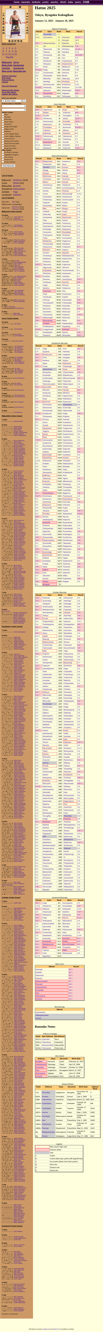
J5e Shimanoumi (19, 395)
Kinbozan (15, 209)
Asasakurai (47, 851)
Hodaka (46, 464)
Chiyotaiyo (68, 636)
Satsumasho (69, 660)
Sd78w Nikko (18, 691)
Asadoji (67, 757)
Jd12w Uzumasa (19, 928)
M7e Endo (17, 280)
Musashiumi (47, 736)
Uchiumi (39, 999)
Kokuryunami (69, 795)
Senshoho (68, 666)
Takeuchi (67, 884)
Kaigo (45, 285)
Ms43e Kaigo (18, 547)
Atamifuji (65, 52)
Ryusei (65, 332)
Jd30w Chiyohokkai (19, 999)
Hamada (67, 736)
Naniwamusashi (49, 845)
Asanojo (66, 419)
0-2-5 (80, 514)
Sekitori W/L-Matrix (10, 94)
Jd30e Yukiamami (19, 998)
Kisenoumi (47, 461)
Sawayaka (68, 695)
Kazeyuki (67, 719)
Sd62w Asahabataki (20, 804)
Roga (45, 70)
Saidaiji (45, 627)
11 (3, 54)
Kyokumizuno (68, 434)
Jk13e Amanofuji (19, 1276)
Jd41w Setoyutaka (19, 1190)
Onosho (46, 167)
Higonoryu (47, 857)
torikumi (36, 2)
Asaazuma (68, 677)
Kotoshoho (66, 84)
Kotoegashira (69, 624)
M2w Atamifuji (18, 292)
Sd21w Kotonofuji (19, 708)
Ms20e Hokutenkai (19, 532)
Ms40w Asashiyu (19, 434)
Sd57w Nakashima (19, 894)
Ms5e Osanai (18, 594)
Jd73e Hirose (18, 1114)
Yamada (65, 927)
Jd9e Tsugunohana (19, 1064)
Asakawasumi (41, 987)
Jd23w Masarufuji (19, 1207)
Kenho (66, 851)
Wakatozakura (48, 848)
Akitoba (46, 452)
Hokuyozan (68, 598)
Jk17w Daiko (17, 1279)
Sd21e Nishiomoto (19, 776)
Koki (64, 475)
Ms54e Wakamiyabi (19, 557)
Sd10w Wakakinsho (19, 829)
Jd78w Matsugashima (20, 1035)
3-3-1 (80, 558)
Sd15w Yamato (18, 660)
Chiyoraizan (47, 315)
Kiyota (65, 360)
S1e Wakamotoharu (20, 276)
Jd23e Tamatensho (19, 1075)
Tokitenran (66, 288)
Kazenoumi (66, 226)
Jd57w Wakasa (18, 1103)
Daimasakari (19, 189)
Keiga (66, 707)
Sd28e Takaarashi (19, 714)
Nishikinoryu (68, 540)
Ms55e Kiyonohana (19, 558)
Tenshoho (66, 179)
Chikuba (67, 689)
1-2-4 (79, 315)
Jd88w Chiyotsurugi (19, 1123)
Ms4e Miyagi (17, 474)
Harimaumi (68, 872)
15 (15, 54)
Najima (45, 570)
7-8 (37, 46)
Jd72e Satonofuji (19, 1171)
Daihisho (46, 250)
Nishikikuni (67, 399)
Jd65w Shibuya (18, 1105)
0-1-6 (79, 188)
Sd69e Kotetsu (18, 812)
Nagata (66, 581)
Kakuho (46, 754)
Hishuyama (47, 778)
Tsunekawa (47, 704)
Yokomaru (47, 291)
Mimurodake (68, 798)
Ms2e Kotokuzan (19, 520)
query (78, 2)
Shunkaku (68, 816)
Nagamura (66, 241)
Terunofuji (47, 34)
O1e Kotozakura (19, 290)
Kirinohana (47, 727)
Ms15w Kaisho (18, 446)
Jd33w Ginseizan (19, 1002)
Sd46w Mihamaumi (19, 796)
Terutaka (46, 514)
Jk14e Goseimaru (19, 1259)
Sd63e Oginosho (19, 806)
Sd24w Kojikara (18, 712)
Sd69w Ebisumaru (19, 813)
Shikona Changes (9, 76)
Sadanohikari (67, 323)
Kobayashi (66, 909)
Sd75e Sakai (17, 855)
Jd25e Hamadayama (20, 935)
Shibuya (67, 786)
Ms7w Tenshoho (18, 477)
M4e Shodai (17, 279)
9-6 (76, 61)
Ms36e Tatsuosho (18, 615)
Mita (44, 209)
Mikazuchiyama (69, 378)
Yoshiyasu (47, 282)
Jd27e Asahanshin (19, 995)
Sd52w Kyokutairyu (19, 848)
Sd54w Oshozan (19, 798)
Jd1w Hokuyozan (19, 1056)
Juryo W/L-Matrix (9, 92)
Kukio (66, 745)
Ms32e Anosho (18, 455)
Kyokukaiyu (47, 206)
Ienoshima (47, 312)
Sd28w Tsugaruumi (19, 779)
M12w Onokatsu (19, 269)
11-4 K (77, 49)
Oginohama (67, 440)
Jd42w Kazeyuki (18, 943)
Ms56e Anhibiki (18, 512)
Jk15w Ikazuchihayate (20, 1260)
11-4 (77, 43)
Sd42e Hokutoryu (19, 790)
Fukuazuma (68, 654)
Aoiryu (45, 660)
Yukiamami (47, 683)
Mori (44, 837)
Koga (45, 903)
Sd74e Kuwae (18, 751)
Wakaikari (47, 145)
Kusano (65, 167)
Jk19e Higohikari (18, 1311)
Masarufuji (68, 663)
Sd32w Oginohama (19, 718)
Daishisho (47, 822)
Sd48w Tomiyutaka (19, 675)
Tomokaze (67, 124)
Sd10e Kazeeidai (19, 766)
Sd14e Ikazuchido (19, 658)
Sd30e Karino (18, 781)
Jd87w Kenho (18, 1042)
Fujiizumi (46, 666)
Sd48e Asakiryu (18, 731)
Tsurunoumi (47, 863)
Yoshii (64, 211)
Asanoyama (67, 279)
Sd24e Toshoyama (19, 778)
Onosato (65, 40)
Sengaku (66, 357)
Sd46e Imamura (18, 794)
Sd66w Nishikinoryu (20, 809)
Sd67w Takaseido (19, 810)
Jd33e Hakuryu (18, 937)
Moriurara (66, 924)
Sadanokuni (67, 561)
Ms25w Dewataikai (19, 535)
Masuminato (68, 783)
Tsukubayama (48, 624)
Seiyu (45, 633)
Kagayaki (65, 93)
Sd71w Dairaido (18, 748)
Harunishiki (47, 534)
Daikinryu (46, 475)
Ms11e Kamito (18, 567)
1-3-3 (38, 461)
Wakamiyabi (48, 318)
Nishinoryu (47, 176)
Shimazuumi (48, 136)
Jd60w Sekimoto (19, 917)
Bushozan (67, 127)
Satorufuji (47, 214)
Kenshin (65, 282)
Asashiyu (65, 276)
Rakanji (46, 558)
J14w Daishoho (18, 407)
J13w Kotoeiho (18, 341)
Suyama (46, 352)
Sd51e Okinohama (19, 891)
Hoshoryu (17, 180)
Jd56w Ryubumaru (19, 914)
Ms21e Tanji (17, 574)
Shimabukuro (48, 613)
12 (6, 54)
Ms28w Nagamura (19, 538)
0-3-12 (38, 70)
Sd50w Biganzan (19, 872)
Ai (64, 857)
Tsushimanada (68, 270)
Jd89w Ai (16, 963)
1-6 (37, 173)
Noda (65, 369)
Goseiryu (67, 778)
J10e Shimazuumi (19, 396)
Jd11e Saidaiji (18, 925)
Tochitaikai (47, 127)
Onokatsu (66, 82)
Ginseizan (68, 692)
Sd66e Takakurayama (20, 852)
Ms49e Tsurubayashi (20, 553)
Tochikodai (47, 297)
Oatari (45, 751)
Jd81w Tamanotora (19, 1173)
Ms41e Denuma (18, 545)
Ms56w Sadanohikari (20, 606)
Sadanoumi (47, 110)
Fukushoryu (68, 674)
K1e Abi (16, 260)
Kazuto (65, 220)
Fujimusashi (47, 648)
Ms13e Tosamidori (19, 526)
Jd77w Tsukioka (18, 920)
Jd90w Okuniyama (19, 1176)
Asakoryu (66, 113)
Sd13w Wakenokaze (20, 769)
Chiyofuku (47, 839)
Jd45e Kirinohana (19, 1159)
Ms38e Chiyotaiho (19, 583)
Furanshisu (67, 531)
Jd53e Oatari (17, 1016)
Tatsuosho (47, 265)
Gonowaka (47, 543)
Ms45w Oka (17, 601)
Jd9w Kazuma (17, 1205)
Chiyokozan (47, 689)
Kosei (66, 730)
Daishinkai (47, 502)
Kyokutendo (47, 555)
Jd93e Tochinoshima (20, 965)
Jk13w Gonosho (18, 1236)
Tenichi (45, 742)
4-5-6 (77, 90)
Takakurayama (48, 540)
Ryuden (46, 116)
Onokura (46, 525)
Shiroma (65, 267)
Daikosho (66, 452)
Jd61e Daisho (18, 1019)
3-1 (70, 981)
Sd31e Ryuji (17, 784)
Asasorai (46, 760)
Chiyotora (47, 262)
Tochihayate (47, 722)
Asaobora (67, 455)
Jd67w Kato (17, 1108)
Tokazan (46, 511)
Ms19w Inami (18, 485)
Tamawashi (47, 76)
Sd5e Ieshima (18, 699)
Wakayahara (69, 887)
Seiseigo (39, 969)
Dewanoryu (47, 223)
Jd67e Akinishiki (18, 1106)
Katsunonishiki (48, 924)
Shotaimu (67, 748)
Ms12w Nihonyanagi (20, 571)
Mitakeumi (66, 67)
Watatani (46, 725)
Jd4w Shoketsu (18, 1061)
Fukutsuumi (67, 496)
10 (15, 51)
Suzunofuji (47, 601)
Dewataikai (66, 232)
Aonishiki (66, 121)
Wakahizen (47, 842)
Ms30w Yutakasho (19, 614)
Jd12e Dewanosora (19, 1140)
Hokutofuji (47, 87)
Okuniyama (68, 860)
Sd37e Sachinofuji (19, 670)
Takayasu (47, 64)
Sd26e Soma (18, 664)
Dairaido (66, 555)
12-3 (77, 121)
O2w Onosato (18, 232)
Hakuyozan (67, 136)
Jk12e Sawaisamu (19, 1291)
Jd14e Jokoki (17, 1206)
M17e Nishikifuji (19, 243)
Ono (65, 804)
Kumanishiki (47, 884)
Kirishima (15, 207)
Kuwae (45, 564)
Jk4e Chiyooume (19, 1287)
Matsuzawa (47, 786)
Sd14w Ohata (18, 770)
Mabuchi (67, 680)
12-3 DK (78, 87)
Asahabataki (68, 528)
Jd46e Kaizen (17, 1209)
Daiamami (47, 139)
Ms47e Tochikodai (19, 505)
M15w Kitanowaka (19, 301)
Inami (64, 214)
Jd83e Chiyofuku (19, 1038)
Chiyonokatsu (68, 372)
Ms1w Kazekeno (19, 471)
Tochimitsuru (68, 443)
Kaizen (45, 730)
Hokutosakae (48, 719)
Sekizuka (46, 598)
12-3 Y (77, 37)
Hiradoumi (47, 61)
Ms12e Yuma (18, 570)
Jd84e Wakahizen (19, 960)
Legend (5, 82)
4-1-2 (79, 918)
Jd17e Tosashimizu (19, 1070)
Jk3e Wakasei (18, 1253)
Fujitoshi (46, 203)
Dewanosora (48, 630)
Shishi (16, 183)
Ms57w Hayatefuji (19, 513)
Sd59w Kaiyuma (18, 739)
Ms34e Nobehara (19, 457)
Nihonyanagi (67, 194)
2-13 (77, 67)
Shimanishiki (48, 537)
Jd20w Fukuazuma (19, 1072)
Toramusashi (48, 607)
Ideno (45, 947)
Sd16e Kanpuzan (19, 706)
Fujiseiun (46, 130)
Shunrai (65, 285)
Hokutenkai (47, 217)
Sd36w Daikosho (19, 643)
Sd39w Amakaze (19, 842)
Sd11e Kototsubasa (19, 830)
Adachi (45, 769)
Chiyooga (46, 381)
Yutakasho (66, 247)
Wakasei (46, 909)
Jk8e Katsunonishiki (20, 1288)
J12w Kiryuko (18, 373)
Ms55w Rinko (18, 560)
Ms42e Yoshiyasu (19, 584)
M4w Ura (17, 265)
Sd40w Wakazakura (20, 788)
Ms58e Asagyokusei (19, 621)
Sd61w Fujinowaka (19, 740)
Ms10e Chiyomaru (19, 525)
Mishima (66, 393)
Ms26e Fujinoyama (19, 452)
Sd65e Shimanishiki (20, 875)
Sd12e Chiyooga (19, 703)
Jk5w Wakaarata (19, 1270)
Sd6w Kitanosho (18, 763)
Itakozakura (67, 921)
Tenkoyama (47, 921)
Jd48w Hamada (18, 1014)
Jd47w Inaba (17, 1013)
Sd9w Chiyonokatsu (20, 702)
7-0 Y (38, 288)
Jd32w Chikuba (18, 1001)
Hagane (46, 431)
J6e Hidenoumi (18, 370)
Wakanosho (47, 161)
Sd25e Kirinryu (18, 640)
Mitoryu (66, 130)
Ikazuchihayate (68, 944)
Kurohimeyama (68, 188)
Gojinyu (65, 250)
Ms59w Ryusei (18, 589)
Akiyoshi (65, 253)
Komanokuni (48, 831)
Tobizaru (46, 52)
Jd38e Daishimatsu (19, 1087)
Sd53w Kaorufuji (19, 849)
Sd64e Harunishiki (19, 743)
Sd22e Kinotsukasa (19, 709)
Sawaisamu (47, 935)
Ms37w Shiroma (18, 581)
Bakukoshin (47, 872)
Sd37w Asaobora (19, 787)
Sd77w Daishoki (18, 689)
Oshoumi (66, 133)
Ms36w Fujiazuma (19, 544)
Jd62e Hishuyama (19, 1022)
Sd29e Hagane (18, 715)
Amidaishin (68, 775)
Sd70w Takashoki (19, 685)
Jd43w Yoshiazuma (19, 1092)
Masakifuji (68, 633)
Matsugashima (69, 825)
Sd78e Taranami (19, 753)
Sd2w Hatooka (18, 824)
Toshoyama (47, 416)
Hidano (45, 686)
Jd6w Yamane (18, 980)
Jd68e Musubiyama (19, 1026)
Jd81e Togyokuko (19, 1117)
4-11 (37, 73)
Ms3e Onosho (6, 611)
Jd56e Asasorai (18, 950)
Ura (63, 58)
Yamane (67, 613)
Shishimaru (68, 845)
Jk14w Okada (18, 1246)
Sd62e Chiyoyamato (20, 742)
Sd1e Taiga (17, 882)
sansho (54, 2)
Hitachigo (67, 601)
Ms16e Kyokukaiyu (19, 448)
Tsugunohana (48, 621)
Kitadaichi (66, 244)
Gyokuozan (66, 217)
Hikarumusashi (41, 981)
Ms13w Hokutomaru (20, 527)
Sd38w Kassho (18, 841)
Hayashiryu (47, 458)
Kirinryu (46, 419)
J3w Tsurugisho (19, 402)
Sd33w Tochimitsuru (20, 838)
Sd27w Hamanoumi (19, 835)
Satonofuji (47, 807)
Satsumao (40, 975)
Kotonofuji (67, 408)
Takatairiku (68, 866)
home (17, 2)
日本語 (86, 2)
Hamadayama (48, 669)
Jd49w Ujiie (17, 1160)
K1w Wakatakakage (20, 262)
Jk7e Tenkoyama (19, 1257)
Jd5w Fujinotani (18, 1186)
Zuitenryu (66, 564)
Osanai (46, 173)
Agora (65, 478)
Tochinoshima (48, 869)
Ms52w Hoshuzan (19, 555)
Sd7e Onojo (17, 700)
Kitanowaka (66, 90)
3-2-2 (38, 434)
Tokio (45, 671)
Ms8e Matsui (17, 565)
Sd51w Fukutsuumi (19, 733)
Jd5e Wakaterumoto (20, 908)
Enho (45, 357)
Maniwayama (69, 710)
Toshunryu (66, 223)
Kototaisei (47, 561)
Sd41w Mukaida (18, 724)
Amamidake (67, 906)
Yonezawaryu (48, 493)
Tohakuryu (67, 139)
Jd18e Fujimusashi (19, 1144)
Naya (45, 363)
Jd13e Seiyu (17, 929)
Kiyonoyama (47, 716)
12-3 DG (78, 55)
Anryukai (46, 680)
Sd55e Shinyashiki (19, 800)
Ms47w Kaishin (18, 506)
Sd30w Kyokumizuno (20, 782)
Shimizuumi (47, 355)
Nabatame (47, 148)
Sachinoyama (48, 789)
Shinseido (47, 757)
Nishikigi (46, 82)
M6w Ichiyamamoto (20, 251)
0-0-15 (38, 87)
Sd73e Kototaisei (19, 877)
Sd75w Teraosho (19, 857)
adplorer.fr (56, 1329)
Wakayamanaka (42, 1015)
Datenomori (68, 881)
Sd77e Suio (17, 858)
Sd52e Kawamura (19, 676)
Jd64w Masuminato (19, 1213)
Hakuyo (67, 766)
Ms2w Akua (17, 522)
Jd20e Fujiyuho (18, 991)
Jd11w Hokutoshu (19, 926)
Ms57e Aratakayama (20, 435)
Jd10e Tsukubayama (20, 1065)
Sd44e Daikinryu (19, 793)
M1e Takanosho (19, 278)
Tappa (65, 558)
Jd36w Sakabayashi (20, 940)
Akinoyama (47, 472)
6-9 (37, 43)
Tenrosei (39, 984)
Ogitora (46, 713)
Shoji (45, 399)
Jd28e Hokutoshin (19, 1078)
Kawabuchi (47, 413)
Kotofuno (67, 869)
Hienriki (46, 698)
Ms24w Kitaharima (19, 451)
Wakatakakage (68, 46)
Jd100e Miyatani (19, 1050)
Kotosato (65, 329)
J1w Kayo (17, 368)
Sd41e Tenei (17, 723)
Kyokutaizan (40, 1012)
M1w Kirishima (18, 226)
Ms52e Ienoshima (19, 554)
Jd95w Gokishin (18, 1047)
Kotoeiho (66, 145)
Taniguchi (46, 604)
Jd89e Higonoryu (19, 1124)
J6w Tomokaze (18, 371)
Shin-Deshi (6, 78)
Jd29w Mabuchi (18, 1151)
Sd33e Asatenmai (19, 836)
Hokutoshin (47, 677)
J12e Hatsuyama (19, 378)
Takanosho (47, 49)
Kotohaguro (67, 534)
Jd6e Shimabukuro (19, 1062)
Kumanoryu (66, 294)
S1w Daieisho (18, 225)
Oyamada (66, 306)
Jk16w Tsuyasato (19, 1277)
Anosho (46, 253)
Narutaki (65, 262)
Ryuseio (46, 745)
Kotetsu (46, 549)
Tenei (45, 467)
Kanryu (45, 517)
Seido (45, 490)
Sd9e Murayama (19, 765)
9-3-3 (38, 145)
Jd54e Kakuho (18, 1100)
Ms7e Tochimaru (19, 443)
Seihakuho (47, 241)
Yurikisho (66, 437)
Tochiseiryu (47, 256)
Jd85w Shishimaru (19, 1175)
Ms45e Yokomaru (19, 586)
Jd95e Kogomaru (19, 1131)
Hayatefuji (66, 326)
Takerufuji (66, 79)
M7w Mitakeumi (19, 308)
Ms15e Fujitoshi (18, 529)
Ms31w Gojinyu (18, 431)
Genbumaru (47, 657)
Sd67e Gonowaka (19, 745)
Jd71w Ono (17, 1112)
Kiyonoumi (67, 402)
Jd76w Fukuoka (18, 1172)
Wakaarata (66, 915)
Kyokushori (47, 546)
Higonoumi (47, 267)
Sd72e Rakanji (18, 688)
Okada (65, 941)
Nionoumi (47, 309)
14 (12, 54)
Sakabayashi (69, 701)
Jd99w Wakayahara (19, 1133)
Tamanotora (68, 834)
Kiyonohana (47, 321)
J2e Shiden (17, 383)
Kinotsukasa (48, 411)
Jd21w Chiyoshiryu (19, 1074)
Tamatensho (47, 663)
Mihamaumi (67, 481)
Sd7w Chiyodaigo (19, 655)
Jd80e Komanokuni (19, 1036)
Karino (45, 434)
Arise (45, 953)
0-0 (37, 167)
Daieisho (65, 43)
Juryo (16, 62)
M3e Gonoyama (19, 248)
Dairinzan (46, 402)
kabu (70, 2)
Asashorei (68, 807)
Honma (45, 763)
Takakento (66, 185)
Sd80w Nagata (18, 755)
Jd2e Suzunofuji (18, 977)
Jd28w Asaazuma (19, 1150)
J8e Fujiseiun (18, 359)
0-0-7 (38, 265)
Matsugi (46, 639)
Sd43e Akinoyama (19, 725)
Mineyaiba (66, 335)
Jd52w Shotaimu (18, 1162)
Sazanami (66, 318)
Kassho (66, 458)
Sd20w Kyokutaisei (7, 885)
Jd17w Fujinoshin (19, 988)
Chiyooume (47, 912)
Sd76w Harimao (18, 752)
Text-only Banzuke (9, 86)
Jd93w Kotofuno (18, 966)
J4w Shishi (17, 324)
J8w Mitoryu (17, 360)
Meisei (64, 76)
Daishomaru (67, 259)
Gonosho (66, 938)
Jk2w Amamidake (19, 1268)
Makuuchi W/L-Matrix (10, 90)
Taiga (45, 349)
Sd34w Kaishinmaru (20, 720)
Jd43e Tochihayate (19, 1090)
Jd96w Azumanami (19, 1179)
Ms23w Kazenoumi (19, 487)
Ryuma (66, 517)
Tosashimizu (47, 645)
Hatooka (66, 352)
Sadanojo (46, 930)
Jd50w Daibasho (18, 1210)
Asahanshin (47, 674)
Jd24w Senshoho (19, 934)
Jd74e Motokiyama (19, 1196)
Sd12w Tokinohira (19, 768)
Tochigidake (68, 781)
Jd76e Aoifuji (17, 918)
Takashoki (67, 552)
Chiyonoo (66, 315)
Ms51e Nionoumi (19, 509)
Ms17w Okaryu (18, 481)
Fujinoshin (68, 645)
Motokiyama (47, 813)
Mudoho (17, 186)
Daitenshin (47, 739)
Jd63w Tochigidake (19, 1023)
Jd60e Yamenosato (19, 951)
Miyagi (45, 170)
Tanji (45, 220)
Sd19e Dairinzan (19, 663)
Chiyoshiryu (68, 657)
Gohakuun (47, 396)
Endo (45, 67)
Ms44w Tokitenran (19, 550)
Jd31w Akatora (18, 911)
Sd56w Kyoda (17, 892)
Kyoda (65, 511)
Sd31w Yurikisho (19, 717)
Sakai (45, 567)
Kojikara (66, 416)
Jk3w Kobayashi (18, 1285)
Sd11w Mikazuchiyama (20, 657)
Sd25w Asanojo (18, 833)
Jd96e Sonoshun (19, 968)
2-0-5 (79, 909)
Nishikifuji (47, 96)
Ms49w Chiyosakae (19, 620)
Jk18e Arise (17, 1239)
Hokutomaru (67, 197)
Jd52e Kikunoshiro (19, 949)
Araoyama (67, 422)
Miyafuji (46, 825)
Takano (45, 710)
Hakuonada (67, 411)
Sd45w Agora (18, 871)
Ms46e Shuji (17, 503)
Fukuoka (67, 819)
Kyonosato (47, 927)
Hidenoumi (47, 124)
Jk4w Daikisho (18, 1231)
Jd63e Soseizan (18, 1168)
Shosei (38, 1018)
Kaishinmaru (68, 446)
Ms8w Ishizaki (18, 428)
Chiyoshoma (67, 61)
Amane (45, 579)
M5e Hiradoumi (18, 266)
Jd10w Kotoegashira (20, 986)
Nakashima (67, 514)
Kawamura (47, 499)
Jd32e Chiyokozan (19, 1189)
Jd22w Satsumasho (19, 1145)
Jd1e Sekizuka (18, 976)
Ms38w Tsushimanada (20, 432)
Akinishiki (46, 792)
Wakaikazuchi (48, 944)
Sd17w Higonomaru (20, 866)
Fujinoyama (47, 235)
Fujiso (65, 508)
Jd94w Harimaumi (19, 1130)
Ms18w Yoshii (18, 597)
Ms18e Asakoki (18, 482)
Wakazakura (68, 464)
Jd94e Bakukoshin (19, 1128)
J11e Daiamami (19, 390)
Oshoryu (46, 300)
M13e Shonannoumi (20, 255)
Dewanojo (67, 484)
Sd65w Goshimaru (19, 807)
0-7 (78, 247)
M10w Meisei (18, 282)
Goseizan (46, 523)
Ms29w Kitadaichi (19, 493)
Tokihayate (66, 96)
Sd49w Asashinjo (19, 846)
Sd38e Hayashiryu (19, 721)
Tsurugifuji (47, 816)
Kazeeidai (47, 375)
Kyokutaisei (67, 405)
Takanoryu (47, 478)
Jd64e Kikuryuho (19, 1024)
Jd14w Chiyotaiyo (19, 1067)
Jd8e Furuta (17, 909)
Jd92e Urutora (18, 1178)
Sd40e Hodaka (18, 672)
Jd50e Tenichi (18, 1096)
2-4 (70, 999)
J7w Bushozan (17, 412)
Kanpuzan (47, 393)
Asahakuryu (47, 185)
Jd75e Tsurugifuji (19, 957)
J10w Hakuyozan (19, 362)
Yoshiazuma (68, 722)
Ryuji (45, 437)
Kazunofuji (68, 698)
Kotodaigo (47, 229)
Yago (15, 192)
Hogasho (66, 355)
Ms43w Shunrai (18, 548)
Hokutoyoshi (47, 733)
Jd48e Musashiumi (19, 946)
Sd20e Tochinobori (19, 832)
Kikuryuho (47, 783)
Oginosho (46, 531)
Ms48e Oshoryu (18, 460)
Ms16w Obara (18, 530)
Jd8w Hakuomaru (19, 985)
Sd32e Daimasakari (19, 632)
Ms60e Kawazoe (19, 465)
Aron (65, 349)
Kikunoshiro (47, 748)
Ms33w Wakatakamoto (20, 496)
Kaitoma (39, 978)
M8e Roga (17, 313)
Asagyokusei (48, 329)
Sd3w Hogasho (18, 826)
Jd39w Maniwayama (20, 1154)
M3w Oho (17, 218)
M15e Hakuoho (18, 235)
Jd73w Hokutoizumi (19, 1030)
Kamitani (46, 276)
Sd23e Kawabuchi (18, 886)
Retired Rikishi (8, 80)
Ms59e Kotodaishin (19, 515)
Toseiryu (65, 191)
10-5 (77, 40)
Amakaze (66, 461)
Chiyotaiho (47, 270)
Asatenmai (47, 443)
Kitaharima (66, 229)
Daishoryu (66, 309)
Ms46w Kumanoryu (19, 551)
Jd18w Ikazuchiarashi (20, 989)
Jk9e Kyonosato (18, 1274)
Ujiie (65, 739)
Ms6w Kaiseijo (18, 595)
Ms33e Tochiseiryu (19, 541)
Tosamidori (47, 197)
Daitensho (68, 842)
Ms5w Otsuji (17, 442)
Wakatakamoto (68, 256)
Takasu (45, 581)
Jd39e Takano (18, 1005)
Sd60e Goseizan (19, 646)
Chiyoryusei (67, 930)
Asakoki (46, 211)
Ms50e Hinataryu (19, 508)
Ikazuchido (47, 387)
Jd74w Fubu (17, 1032)
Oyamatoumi (48, 226)
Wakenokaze (68, 384)
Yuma (45, 194)
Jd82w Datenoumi (19, 1120)
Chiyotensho (69, 863)
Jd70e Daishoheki (19, 1111)
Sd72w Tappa (18, 815)
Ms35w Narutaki (18, 458)
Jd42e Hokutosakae (20, 1008)
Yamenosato (48, 772)
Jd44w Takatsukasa (19, 1010)
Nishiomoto (47, 408)
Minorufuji (46, 701)
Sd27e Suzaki (18, 667)
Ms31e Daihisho (18, 598)
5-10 (37, 37)
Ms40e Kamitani (18, 617)
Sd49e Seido (17, 845)
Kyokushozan (48, 798)
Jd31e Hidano (18, 1081)
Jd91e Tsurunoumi (19, 1044)
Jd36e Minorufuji (19, 1084)
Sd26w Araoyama (19, 666)
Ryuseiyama (48, 446)
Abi (44, 46)
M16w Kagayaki (19, 285)
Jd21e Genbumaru (19, 992)
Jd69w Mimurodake (19, 954)
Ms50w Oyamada (19, 461)
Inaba (66, 733)
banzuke (25, 2)
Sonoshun (47, 878)
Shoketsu (67, 607)
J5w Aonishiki (18, 329)
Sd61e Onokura (18, 680)
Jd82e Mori (17, 1118)
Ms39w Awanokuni (19, 502)
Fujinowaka (67, 525)
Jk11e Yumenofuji (19, 1245)
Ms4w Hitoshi (18, 426)
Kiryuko (66, 142)
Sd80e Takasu (18, 861)
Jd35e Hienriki (18, 1153)
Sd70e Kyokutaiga (19, 854)
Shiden (46, 113)
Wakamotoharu (49, 43)
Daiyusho (66, 449)
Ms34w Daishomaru (20, 542)
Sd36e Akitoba (18, 669)
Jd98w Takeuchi (18, 1048)
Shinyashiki (47, 508)
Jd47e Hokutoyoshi (19, 944)
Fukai (45, 238)
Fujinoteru (47, 881)
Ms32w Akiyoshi (18, 539)
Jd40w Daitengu (18, 1156)
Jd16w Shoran (18, 1068)
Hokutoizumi (68, 810)
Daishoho (66, 148)
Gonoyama (47, 55)
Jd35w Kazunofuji (19, 1004)
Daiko (64, 950)
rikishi (63, 2)
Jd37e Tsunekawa (19, 1086)
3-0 (70, 984)
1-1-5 (79, 323)
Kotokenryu (47, 200)
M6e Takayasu (18, 249)
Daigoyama (67, 546)
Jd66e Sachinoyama (20, 1195)
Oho (13, 202)
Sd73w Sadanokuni (19, 749)
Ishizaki (65, 182)
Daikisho (17, 195)
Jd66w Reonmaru (19, 953)
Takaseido (67, 543)
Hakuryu (46, 692)
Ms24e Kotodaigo (19, 578)
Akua (64, 164)
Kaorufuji (66, 502)
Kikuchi (65, 918)
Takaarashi (47, 428)
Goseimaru (47, 941)
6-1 (78, 170)
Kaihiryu (46, 828)
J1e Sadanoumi (19, 346)
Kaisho (65, 203)
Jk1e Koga (17, 1251)
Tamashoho (48, 93)
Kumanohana (48, 854)
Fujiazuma (66, 265)
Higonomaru (68, 396)
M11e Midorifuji (18, 268)
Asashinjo (67, 490)
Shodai (46, 58)
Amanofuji (46, 938)
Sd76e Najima (18, 818)
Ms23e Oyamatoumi (20, 533)
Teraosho (66, 567)
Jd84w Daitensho (18, 1222)
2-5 (37, 182)
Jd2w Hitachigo (18, 1058)
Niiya (45, 651)
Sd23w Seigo (17, 888)
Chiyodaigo (67, 366)
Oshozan (66, 505)
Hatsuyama (47, 142)
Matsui (45, 182)
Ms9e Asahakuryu (19, 523)
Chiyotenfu (47, 906)
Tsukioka (67, 822)
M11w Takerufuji (19, 233)
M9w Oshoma (18, 252)
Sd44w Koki (17, 673)
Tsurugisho (67, 116)
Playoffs (9, 57)
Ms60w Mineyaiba (18, 623)
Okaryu (65, 209)
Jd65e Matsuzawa (18, 1215)
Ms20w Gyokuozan (19, 572)
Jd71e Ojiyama (18, 956)
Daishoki (66, 573)
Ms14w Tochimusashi (20, 480)
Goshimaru (67, 537)
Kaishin (65, 297)
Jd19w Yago (17, 903)
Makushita (7, 65)
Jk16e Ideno (17, 1262)
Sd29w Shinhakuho (19, 889)
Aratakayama (48, 326)
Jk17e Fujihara (18, 1263)
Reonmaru (68, 789)
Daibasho (67, 742)
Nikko (65, 576)
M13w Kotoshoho (19, 295)
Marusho (46, 390)
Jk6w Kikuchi (17, 1256)
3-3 (70, 993)
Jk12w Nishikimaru (19, 1301)
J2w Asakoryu (18, 347)
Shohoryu (47, 273)
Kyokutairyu (67, 499)
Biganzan (66, 493)
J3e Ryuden (17, 334)
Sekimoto (67, 772)
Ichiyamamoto (67, 64)
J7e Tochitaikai (18, 357)
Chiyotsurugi (69, 854)
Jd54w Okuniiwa (19, 1192)
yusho (45, 2)
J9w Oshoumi (18, 350)
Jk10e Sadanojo (18, 1308)
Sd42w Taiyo (17, 844)
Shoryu (66, 831)
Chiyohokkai (68, 683)
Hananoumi (47, 247)
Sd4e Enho (17, 637)
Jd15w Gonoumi (18, 931)
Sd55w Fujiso (18, 734)
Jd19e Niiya (17, 1071)
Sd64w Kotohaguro (19, 682)
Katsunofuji (47, 449)
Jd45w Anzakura (19, 1093)
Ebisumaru (67, 549)
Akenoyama (40, 996)
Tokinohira (67, 381)
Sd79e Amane (18, 647)
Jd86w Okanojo (18, 1041)
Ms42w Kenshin (18, 600)
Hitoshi (65, 170)
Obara (64, 206)
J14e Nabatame (19, 336)
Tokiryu (45, 615)
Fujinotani (67, 610)
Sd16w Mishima (18, 661)
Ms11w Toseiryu (18, 568)
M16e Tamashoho (19, 283)
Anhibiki (46, 323)
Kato (65, 792)
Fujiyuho (46, 654)
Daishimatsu (47, 707)
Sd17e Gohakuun (19, 883)
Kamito (46, 191)
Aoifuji (45, 819)
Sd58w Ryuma (18, 737)
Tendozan (66, 235)
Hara (64, 932)
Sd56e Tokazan (18, 801)
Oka (63, 291)
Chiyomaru (47, 188)
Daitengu (67, 713)
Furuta (45, 618)
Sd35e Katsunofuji (19, 839)
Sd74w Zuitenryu (19, 816)
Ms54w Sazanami (19, 463)
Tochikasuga (69, 828)
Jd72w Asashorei (19, 1029)
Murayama (47, 372)
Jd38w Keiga (17, 1089)
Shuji (45, 294)
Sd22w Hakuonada (19, 711)
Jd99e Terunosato (19, 1199)
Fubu (66, 813)
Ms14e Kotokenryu (19, 445)
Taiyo (65, 469)
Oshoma (65, 73)
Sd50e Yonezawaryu (20, 644)
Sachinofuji (47, 455)
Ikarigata (46, 584)
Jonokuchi (18, 68)
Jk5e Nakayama (18, 1254)
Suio (44, 573)
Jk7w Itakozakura (19, 1298)
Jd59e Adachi (18, 1165)
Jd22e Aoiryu (18, 994)
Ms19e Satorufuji (19, 484)
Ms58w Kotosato (19, 464)
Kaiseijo (65, 176)
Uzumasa (67, 630)
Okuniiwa (67, 754)
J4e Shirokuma (18, 349)
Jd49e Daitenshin (19, 1095)
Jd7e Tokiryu (17, 982)
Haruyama (47, 232)
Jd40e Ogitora (18, 1007)
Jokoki (45, 636)
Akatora (67, 686)
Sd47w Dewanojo (19, 730)
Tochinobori (47, 405)
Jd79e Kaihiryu (18, 1115)
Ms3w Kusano (18, 472)
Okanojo (67, 848)
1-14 (77, 148)
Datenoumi (68, 837)
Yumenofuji (47, 932)
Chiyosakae (67, 303)
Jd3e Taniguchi (18, 1059)
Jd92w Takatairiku (19, 1127)
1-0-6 (38, 906)
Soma (45, 422)
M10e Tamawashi (19, 241)
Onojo (45, 366)
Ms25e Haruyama (19, 488)
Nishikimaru (67, 935)
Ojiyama (46, 804)
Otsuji (64, 173)
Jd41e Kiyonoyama (19, 941)
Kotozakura (47, 37)
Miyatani (46, 890)
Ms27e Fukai (17, 490)
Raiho (66, 704)
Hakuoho (46, 90)
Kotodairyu (47, 484)
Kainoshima (47, 369)
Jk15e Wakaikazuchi (20, 1238)
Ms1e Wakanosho (19, 440)
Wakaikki (46, 860)
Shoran (66, 642)
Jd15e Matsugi (18, 1143)
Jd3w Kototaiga (18, 1138)
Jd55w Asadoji (18, 1163)
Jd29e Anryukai (18, 1080)
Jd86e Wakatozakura (20, 1039)
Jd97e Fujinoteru (19, 969)
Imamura (46, 481)
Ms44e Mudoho (18, 421)
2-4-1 (38, 194)
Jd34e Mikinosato (19, 938)
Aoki (37, 993)
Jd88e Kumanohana (20, 1121)
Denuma (46, 279)
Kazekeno (66, 161)
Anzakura (67, 727)
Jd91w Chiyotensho (19, 1045)
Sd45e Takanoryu (19, 727)
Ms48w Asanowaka (19, 603)
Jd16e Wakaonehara (20, 1188)
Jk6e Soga (17, 1271)
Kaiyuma (66, 520)
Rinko (64, 321)
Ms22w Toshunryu (19, 577)
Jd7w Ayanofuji (18, 983)
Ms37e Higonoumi (19, 499)
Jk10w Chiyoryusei (19, 1309)
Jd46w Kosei (17, 1011)
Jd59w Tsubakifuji (19, 1166)
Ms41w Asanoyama (19, 618)
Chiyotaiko (68, 671)
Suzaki (45, 425)
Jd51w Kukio (17, 1098)
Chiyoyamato (48, 528)
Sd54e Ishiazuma (19, 797)
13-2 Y (77, 118)
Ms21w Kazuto (18, 575)
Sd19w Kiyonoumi (19, 775)
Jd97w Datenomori (19, 971)
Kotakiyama (67, 472)
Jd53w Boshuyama (19, 1099)
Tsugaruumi (67, 428)
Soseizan (46, 781)
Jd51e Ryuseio (18, 947)
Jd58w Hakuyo (18, 915)
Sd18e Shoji (17, 868)
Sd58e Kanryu (18, 851)
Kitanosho (67, 363)
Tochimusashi (67, 200)
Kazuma (67, 621)
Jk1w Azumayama (19, 1284)
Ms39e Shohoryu (19, 500)
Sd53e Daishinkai (19, 678)
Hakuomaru (68, 618)
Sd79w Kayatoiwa (19, 860)
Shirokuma (47, 118)
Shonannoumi (48, 84)
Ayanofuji (67, 615)
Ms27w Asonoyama (19, 491)
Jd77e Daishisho (19, 1218)
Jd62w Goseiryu (18, 1212)
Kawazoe (46, 335)
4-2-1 (38, 211)
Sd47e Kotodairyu (19, 728)
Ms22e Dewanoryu (19, 449)
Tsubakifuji (68, 769)
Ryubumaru (68, 760)
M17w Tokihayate (19, 271)
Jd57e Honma (18, 1017)
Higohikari (46, 956)
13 (9, 54)
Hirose (45, 810)
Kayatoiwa (67, 579)
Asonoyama (67, 238)
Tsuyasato (66, 947)
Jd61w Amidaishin (19, 1020)
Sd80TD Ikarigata (19, 649)
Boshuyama (68, 751)
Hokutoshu (68, 627)
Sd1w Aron (17, 654)
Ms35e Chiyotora (19, 497)
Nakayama (47, 915)
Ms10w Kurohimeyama (20, 612)
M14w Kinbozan (19, 220)
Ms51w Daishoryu (19, 587)
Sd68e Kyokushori (19, 683)
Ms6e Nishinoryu (19, 475)
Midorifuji (46, 79)
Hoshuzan (66, 312)
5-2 (37, 161)
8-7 (37, 55)
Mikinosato (47, 695)
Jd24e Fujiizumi (18, 932)
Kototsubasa (48, 378)
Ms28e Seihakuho (19, 580)
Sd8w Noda (17, 638)
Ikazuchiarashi (69, 648)
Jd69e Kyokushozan (20, 1109)
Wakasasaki (67, 953)
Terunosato (47, 887)
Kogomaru (47, 875)
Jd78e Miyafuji (18, 1033)
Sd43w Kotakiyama (19, 791)
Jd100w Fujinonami (19, 1051)
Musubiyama (48, 795)
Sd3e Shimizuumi (19, 696)
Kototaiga (67, 604)
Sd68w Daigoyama (19, 746)
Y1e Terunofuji (10, 306)
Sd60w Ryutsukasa (19, 803)
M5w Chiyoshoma (19, 240)
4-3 (78, 161)
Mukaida (66, 467)
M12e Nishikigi (18, 254)
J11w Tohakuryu (19, 363)
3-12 (37, 121)
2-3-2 (79, 194)
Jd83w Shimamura (19, 1221)
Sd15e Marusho (18, 772)
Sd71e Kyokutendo (19, 686)
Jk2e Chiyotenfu (18, 1296)
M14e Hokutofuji (18, 315)
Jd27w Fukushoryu (19, 996)
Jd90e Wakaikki (18, 1125)
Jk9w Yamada (18, 1290)
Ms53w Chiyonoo (19, 604)
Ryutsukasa (67, 523)
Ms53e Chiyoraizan (19, 510)
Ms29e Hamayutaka (20, 454)
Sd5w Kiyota (17, 760)
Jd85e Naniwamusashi (20, 962)
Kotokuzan (47, 164)
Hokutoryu (47, 469)
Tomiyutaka (67, 487)
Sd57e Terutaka (18, 736)
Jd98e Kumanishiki (19, 1181)
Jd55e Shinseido (19, 1102)
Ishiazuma (47, 505)
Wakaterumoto (48, 610)
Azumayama (67, 903)
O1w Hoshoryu (18, 217)
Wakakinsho (68, 375)
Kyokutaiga (47, 552)
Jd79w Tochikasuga (19, 959)
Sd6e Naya (17, 762)
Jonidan (6, 68)
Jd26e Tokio (17, 1148)
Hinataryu (47, 306)
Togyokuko (47, 834)
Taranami (46, 576)
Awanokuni (66, 273)
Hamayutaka (48, 244)
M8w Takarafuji (18, 293)
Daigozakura (69, 801)
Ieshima (46, 360)
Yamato (66, 390)
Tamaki (45, 766)
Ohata (65, 387)
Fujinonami (68, 890)
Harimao (66, 570)
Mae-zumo (7, 71)
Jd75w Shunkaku (18, 1216)
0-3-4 (38, 329)
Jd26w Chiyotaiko (19, 1077)
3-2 (70, 972)
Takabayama (48, 520)
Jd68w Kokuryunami (20, 1027)
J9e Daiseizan (18, 385)
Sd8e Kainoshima (19, 827)
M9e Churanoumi (19, 300)
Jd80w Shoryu (17, 1219)
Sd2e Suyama (18, 823)
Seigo (65, 413)
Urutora (46, 866)
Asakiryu (46, 487)
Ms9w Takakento (19, 478)
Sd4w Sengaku (18, 697)
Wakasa (67, 763)
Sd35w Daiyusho (19, 641)
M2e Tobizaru (18, 263)
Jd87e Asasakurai (19, 1198)
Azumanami (68, 878)
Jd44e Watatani (18, 1157)
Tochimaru (47, 179)
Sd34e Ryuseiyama (19, 785)
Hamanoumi (68, 425)
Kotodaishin (47, 332)
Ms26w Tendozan (19, 536)
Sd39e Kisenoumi (19, 869)
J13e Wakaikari (18, 352)
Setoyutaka (68, 716)
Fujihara (46, 950)
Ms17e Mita (17, 429)
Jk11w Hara (17, 1299)
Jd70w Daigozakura (20, 1169)
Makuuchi (7, 62)
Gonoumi (67, 639)
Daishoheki (47, 801)
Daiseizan (47, 133)
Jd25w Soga (17, 1147)
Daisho (45, 775)
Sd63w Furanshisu (19, 874)
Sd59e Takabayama (20, 679)
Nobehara (47, 259)
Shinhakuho (67, 431)
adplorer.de (46, 1329)
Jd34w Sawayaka (19, 1083)
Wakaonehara (48, 642)
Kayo (65, 110)
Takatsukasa (69, 725)
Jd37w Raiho (18, 912)
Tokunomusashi (49, 384)
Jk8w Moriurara (18, 1273)
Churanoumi (48, 73)
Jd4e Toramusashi (19, 979)
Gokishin (67, 875)
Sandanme (18, 65)
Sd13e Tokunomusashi (20, 705)
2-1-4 (38, 191)
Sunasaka (40, 990)
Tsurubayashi (48, 303)
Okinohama (47, 496)
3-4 (37, 164)
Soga (66, 669)
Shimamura (68, 839)
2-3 (37, 34)
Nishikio (39, 972)
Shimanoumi (48, 121)
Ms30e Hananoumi (19, 494)
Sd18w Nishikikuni (19, 773)
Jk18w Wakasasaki (19, 1302)
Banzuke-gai (19, 71)
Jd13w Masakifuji (19, 1141)
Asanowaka (66, 300)
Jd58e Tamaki (18, 1193)
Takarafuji (66, 70)
